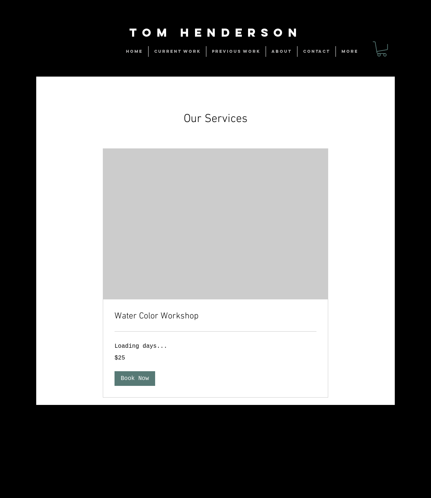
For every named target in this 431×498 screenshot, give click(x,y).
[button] (135, 378)
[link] (382, 48)
